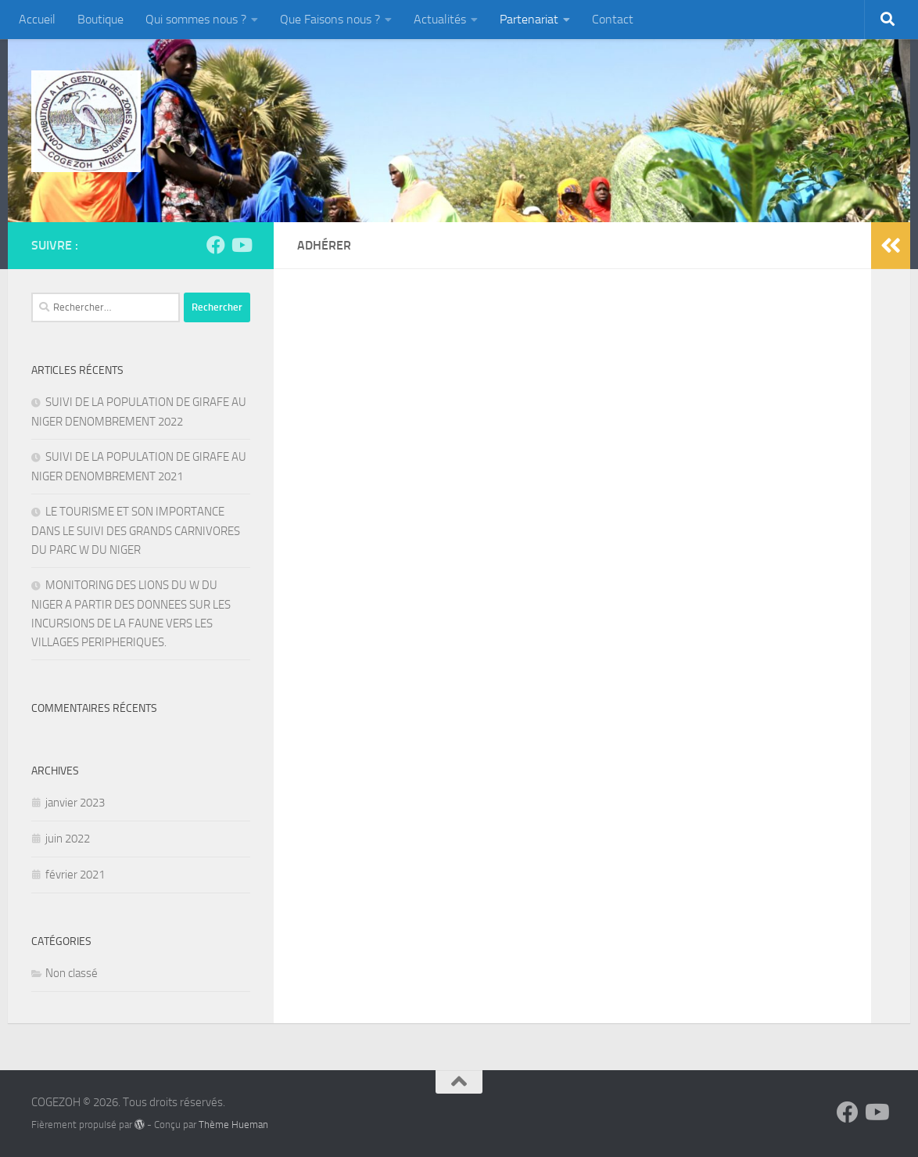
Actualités (440, 19)
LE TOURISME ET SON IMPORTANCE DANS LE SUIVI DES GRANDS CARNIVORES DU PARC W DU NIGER (135, 531)
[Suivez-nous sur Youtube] (240, 244)
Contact (612, 19)
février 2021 (75, 875)
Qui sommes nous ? (195, 19)
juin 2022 (67, 839)
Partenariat (529, 19)
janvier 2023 (75, 803)
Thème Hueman (233, 1124)
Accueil (37, 19)
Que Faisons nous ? (330, 19)
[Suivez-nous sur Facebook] (215, 244)
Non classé (71, 973)
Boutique (100, 19)
